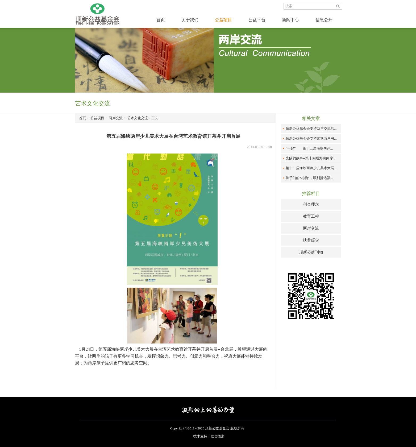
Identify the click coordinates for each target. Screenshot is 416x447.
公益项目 (223, 20)
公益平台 (256, 20)
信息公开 (323, 20)
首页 (160, 20)
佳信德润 (217, 436)
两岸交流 (116, 118)
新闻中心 (290, 20)
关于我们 (189, 20)
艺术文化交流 (137, 118)
